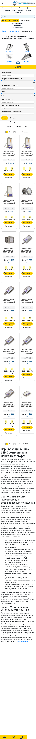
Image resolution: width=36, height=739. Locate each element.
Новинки (20, 10)
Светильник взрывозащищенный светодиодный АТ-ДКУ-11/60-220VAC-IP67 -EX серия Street (9, 301)
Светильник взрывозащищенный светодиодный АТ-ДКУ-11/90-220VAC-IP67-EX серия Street (27, 351)
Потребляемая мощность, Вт (12, 79)
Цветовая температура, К (10, 105)
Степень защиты (7, 99)
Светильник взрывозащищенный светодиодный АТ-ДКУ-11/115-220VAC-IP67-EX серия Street (9, 404)
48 (28, 126)
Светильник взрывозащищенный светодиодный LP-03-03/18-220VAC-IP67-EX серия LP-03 (9, 153)
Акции (14, 10)
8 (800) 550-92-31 (18, 26)
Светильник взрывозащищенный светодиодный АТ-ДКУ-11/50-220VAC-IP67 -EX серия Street (27, 250)
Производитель (7, 72)
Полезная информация (26, 8)
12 (23, 126)
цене (24, 122)
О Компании (13, 8)
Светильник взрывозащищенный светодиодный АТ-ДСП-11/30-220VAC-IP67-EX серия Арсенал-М (9, 250)
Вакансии (18, 12)
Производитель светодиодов (11, 111)
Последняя (25, 132)
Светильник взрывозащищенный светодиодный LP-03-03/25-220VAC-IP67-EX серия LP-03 (27, 153)
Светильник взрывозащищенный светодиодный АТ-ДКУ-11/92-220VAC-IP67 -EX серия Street (9, 351)
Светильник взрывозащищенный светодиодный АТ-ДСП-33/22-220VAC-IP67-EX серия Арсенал (27, 202)
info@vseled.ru (25, 20)
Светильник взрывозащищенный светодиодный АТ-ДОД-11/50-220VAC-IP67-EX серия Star (27, 404)
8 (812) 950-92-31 (18, 23)
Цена (3, 91)
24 (26, 126)
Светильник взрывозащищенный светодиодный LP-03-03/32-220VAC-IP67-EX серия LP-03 (9, 202)
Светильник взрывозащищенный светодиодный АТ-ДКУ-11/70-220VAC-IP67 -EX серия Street (27, 301)
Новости (7, 10)
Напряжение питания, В (10, 85)
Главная (5, 8)
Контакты (28, 10)
